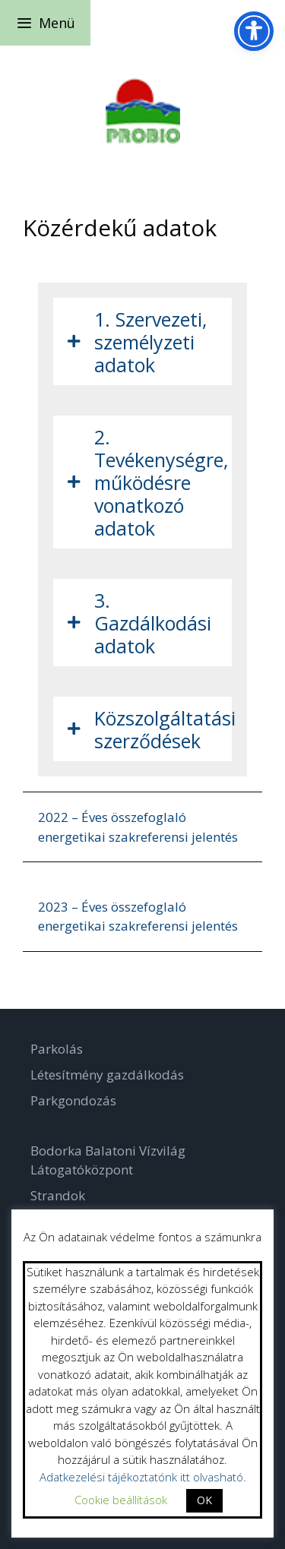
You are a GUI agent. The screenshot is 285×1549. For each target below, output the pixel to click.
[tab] (142, 341)
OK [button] (204, 1500)
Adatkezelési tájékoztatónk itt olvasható (141, 1476)
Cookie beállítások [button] (120, 1499)
